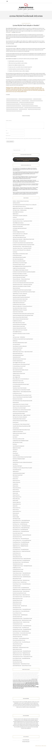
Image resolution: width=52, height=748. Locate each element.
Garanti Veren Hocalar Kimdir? (18, 311)
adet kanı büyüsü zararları (19, 684)
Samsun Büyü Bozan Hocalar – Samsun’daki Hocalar (21, 596)
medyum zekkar (30, 681)
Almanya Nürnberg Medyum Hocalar (19, 640)
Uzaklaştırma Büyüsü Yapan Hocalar (19, 373)
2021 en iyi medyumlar (23, 677)
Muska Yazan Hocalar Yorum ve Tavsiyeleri (20, 329)
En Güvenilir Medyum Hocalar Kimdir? (19, 366)
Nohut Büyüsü (15, 460)
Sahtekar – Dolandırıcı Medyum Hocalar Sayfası (24, 180)
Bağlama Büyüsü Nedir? (17, 447)
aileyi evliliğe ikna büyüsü (30, 672)
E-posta (7, 133)
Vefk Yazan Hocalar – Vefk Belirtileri (19, 337)
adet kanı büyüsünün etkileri (31, 683)
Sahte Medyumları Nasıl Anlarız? (18, 355)
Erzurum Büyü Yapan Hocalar (18, 533)
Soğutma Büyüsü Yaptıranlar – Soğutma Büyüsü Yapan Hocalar (23, 239)
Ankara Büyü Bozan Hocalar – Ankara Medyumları (21, 591)
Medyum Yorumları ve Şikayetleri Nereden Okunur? (21, 406)
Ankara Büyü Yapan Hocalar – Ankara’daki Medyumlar (22, 651)
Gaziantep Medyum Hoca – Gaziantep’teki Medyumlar (22, 534)
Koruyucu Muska (16, 435)
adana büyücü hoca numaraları (28, 676)
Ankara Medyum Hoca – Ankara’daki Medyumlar (21, 531)
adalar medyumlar (17, 677)
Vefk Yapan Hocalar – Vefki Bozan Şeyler (20, 210)
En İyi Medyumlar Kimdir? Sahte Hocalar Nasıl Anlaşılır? (22, 289)
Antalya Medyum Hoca (17, 547)
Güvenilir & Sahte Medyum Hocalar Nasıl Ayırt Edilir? (21, 426)
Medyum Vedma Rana (16, 482)
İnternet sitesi (8, 135)
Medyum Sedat (15, 493)
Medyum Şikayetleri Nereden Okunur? (19, 206)
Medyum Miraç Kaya (16, 498)
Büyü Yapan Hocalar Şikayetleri (18, 259)
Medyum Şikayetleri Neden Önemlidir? (19, 257)
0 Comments (8, 94)
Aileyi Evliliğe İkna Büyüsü (17, 331)
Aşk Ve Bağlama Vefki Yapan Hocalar (19, 362)
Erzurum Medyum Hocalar (17, 612)
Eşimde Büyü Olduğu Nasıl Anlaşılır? (22, 176)
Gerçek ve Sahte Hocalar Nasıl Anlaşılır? (19, 280)
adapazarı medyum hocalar (28, 674)
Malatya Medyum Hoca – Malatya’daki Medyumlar (21, 527)
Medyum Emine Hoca (16, 480)
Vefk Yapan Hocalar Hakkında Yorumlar (19, 237)
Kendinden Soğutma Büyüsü (18, 360)
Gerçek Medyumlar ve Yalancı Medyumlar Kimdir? (21, 424)
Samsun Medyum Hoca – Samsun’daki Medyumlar (21, 611)
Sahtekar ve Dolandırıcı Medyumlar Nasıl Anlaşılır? (21, 224)
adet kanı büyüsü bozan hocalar (20, 685)
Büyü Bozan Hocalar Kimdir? (17, 398)
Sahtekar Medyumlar (26, 23)
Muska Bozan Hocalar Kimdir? (18, 226)
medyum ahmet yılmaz (29, 677)
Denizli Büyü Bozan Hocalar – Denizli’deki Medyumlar (22, 576)
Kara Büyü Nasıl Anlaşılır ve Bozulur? (19, 264)
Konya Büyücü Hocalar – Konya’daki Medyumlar (21, 587)
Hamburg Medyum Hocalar (17, 556)
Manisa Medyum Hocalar (17, 578)
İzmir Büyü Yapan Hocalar (17, 645)
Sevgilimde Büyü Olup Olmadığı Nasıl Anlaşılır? (21, 440)
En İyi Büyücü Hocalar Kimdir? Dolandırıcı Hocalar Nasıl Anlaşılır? (23, 244)
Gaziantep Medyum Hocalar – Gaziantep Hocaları (21, 622)
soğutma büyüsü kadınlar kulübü (34, 109)
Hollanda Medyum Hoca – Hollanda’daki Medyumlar (21, 525)
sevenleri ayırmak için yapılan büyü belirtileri (14, 107)
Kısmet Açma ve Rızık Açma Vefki (18, 438)
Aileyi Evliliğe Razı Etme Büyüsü (18, 211)
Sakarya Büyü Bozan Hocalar (17, 643)
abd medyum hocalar (33, 678)
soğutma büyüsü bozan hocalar (12, 109)
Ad (6, 130)
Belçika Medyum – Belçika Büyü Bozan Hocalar (21, 647)
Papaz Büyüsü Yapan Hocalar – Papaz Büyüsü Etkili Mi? (22, 248)
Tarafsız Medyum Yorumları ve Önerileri (19, 300)
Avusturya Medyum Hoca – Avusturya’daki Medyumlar (22, 540)
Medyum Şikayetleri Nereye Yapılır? (19, 322)
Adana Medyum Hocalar (17, 607)
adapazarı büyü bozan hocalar (19, 675)
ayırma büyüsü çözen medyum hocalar (13, 100)
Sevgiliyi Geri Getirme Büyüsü (18, 431)
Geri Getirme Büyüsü (16, 344)
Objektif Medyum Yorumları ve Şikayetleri (20, 293)
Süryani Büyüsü (15, 453)
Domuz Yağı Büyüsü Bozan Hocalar (19, 235)
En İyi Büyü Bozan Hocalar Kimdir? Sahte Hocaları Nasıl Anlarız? (23, 313)
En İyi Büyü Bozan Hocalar (17, 255)
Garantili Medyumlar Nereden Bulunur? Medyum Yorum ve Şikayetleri (27, 171)
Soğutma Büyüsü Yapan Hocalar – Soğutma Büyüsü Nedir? (23, 351)
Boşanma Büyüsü (16, 402)
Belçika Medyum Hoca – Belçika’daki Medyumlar (21, 522)
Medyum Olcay (15, 478)
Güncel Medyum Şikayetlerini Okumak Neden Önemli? (22, 395)
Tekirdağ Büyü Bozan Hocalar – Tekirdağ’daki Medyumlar (22, 565)
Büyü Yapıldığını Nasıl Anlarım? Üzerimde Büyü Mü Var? (22, 266)
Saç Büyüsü (15, 217)
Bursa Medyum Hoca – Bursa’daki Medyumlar (20, 529)
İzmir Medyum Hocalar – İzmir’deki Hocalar (20, 605)
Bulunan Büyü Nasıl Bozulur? (17, 353)
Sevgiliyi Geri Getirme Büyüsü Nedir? (19, 268)
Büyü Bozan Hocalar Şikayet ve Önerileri (20, 273)
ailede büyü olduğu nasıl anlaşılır (28, 673)
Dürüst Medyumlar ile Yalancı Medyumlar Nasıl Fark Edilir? (22, 400)
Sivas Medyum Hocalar (16, 585)
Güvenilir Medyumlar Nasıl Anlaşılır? (19, 413)
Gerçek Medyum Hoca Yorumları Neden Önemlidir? (21, 389)
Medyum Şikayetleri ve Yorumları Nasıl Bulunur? (21, 378)
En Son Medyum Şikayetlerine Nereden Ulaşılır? (21, 384)
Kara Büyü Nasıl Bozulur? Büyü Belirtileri (19, 324)
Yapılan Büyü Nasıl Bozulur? (17, 371)
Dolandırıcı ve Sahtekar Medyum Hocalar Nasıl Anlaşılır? (22, 456)
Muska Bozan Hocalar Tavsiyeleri (18, 382)
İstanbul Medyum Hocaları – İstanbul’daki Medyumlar (22, 609)
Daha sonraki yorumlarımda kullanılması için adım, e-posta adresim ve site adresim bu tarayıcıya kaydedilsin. (24, 138)
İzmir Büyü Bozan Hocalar (17, 603)
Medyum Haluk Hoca (16, 491)
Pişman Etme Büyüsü (16, 288)
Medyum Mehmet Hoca (17, 504)
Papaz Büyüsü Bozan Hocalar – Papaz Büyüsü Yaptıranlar (22, 284)
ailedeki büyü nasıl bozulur (20, 673)
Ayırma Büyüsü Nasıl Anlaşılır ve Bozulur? (26, 25)
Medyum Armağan (16, 516)
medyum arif (24, 681)
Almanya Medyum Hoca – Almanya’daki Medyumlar (21, 520)
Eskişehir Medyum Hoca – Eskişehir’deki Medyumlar (21, 551)
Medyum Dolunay (16, 509)
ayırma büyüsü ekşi (25, 100)
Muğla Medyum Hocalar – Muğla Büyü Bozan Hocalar (22, 589)
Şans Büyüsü (15, 436)
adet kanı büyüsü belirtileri (26, 686)
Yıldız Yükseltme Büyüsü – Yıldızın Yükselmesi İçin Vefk (22, 246)
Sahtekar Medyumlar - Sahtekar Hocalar (40, 745)
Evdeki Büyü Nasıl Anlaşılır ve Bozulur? (19, 418)
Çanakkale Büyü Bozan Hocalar (18, 569)
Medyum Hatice (15, 485)
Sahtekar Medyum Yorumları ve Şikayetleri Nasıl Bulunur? (22, 462)
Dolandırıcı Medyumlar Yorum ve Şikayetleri (20, 233)
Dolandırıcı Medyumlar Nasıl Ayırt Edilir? (19, 328)
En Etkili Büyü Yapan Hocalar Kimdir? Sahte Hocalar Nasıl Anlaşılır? (24, 291)
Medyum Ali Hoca (16, 489)
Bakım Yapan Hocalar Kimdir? (18, 475)
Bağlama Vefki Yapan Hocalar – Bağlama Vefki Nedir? (22, 415)
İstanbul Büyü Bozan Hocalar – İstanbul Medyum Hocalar (22, 618)
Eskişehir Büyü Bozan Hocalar (18, 571)
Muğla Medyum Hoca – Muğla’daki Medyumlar (20, 545)
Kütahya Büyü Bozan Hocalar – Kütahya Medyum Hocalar (22, 656)
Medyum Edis (15, 505)
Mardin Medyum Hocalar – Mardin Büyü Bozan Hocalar (22, 620)
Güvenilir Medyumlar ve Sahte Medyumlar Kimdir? (21, 364)
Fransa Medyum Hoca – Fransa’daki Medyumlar (21, 549)
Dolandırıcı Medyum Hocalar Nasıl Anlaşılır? (20, 420)
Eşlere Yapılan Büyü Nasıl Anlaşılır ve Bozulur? (20, 369)
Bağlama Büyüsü (15, 213)
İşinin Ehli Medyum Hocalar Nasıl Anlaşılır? (20, 262)
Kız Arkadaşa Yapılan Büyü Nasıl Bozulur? (20, 228)
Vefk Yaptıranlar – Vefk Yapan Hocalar (19, 240)
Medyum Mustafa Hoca (17, 487)
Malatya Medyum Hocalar (17, 602)
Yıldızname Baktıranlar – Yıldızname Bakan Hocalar (21, 279)
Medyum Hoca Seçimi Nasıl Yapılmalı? (19, 260)
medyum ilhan (35, 677)
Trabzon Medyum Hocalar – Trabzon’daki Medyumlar (21, 573)
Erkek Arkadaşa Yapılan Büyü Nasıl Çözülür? (20, 275)
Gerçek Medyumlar (26, 739)
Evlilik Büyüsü (15, 340)
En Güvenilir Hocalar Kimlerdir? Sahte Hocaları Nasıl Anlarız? (23, 242)
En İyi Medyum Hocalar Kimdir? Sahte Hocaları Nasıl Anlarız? (23, 338)
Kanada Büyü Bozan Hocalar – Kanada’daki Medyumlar (22, 629)
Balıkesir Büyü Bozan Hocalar (18, 598)
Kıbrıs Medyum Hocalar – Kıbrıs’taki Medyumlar (21, 562)
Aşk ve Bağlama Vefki (16, 377)
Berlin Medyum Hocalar (17, 554)
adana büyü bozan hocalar (23, 672)
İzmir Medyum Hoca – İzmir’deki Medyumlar (20, 524)
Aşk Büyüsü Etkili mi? (16, 202)
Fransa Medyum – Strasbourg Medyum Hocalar (21, 638)
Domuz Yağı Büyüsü (16, 455)
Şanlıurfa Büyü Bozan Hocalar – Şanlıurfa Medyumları (22, 558)
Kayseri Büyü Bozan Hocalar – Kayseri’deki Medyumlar (22, 625)
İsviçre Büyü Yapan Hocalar (17, 616)
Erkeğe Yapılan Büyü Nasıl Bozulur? (19, 302)
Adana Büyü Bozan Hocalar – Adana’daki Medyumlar (21, 654)
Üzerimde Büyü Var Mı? (17, 357)
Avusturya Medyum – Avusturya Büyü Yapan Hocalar (22, 632)
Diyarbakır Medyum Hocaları (17, 600)
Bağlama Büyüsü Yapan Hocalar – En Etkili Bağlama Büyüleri (23, 208)
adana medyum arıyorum (34, 675)
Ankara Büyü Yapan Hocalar (17, 636)
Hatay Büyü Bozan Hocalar (17, 536)
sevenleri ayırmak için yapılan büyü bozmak (32, 107)
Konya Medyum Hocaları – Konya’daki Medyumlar (21, 574)
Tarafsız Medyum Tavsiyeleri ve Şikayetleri (20, 215)
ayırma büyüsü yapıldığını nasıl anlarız (26, 102)
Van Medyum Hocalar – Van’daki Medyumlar (20, 614)
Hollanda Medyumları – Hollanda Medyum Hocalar (21, 663)
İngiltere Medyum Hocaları (17, 649)
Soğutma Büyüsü (16, 471)
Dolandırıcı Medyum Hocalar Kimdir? (19, 326)
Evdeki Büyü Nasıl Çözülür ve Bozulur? (19, 304)
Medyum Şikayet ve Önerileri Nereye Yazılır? (20, 253)
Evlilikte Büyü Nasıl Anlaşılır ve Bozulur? (19, 433)
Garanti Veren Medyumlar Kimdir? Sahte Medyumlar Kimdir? (23, 315)
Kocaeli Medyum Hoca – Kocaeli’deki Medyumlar (21, 542)
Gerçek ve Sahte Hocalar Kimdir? (18, 219)
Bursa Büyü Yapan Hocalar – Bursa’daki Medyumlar (21, 560)
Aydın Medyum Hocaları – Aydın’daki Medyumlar (21, 631)
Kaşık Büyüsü (17, 168)
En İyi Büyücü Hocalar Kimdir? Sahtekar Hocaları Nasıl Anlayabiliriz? (26, 192)
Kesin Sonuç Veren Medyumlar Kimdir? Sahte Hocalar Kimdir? (23, 282)
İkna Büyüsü (15, 444)
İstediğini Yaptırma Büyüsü (17, 320)
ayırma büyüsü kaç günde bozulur (36, 100)
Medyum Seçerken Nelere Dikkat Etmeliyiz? (20, 317)
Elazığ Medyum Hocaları (17, 567)
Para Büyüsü (15, 251)
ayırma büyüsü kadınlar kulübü (12, 102)
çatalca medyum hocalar (16, 672)
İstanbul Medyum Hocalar (17, 660)
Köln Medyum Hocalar (16, 518)
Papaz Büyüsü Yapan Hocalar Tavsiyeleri (19, 387)
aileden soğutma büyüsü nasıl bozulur (28, 680)
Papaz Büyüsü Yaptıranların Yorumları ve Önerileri (21, 333)
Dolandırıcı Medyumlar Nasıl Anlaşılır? (19, 277)
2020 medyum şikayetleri (26, 678)
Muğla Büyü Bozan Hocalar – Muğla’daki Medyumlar (21, 652)
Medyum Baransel (16, 513)
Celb (13, 335)
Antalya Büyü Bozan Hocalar (17, 623)
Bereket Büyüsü (15, 422)
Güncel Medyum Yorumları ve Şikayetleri (20, 346)
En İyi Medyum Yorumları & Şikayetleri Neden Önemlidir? (22, 467)
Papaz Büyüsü (15, 449)
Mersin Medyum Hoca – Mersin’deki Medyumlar (21, 538)
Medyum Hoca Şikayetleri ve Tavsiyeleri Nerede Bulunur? (22, 306)
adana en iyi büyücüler (21, 676)
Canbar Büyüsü (15, 484)
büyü (11, 32)
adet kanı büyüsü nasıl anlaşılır (32, 684)
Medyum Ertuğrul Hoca (17, 502)
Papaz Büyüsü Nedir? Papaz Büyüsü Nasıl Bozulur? (21, 297)
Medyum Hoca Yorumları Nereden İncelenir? (20, 411)
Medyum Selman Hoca (16, 507)
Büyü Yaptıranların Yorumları (17, 442)
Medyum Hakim (15, 500)
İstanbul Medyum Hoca (17, 553)
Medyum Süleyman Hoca (17, 496)
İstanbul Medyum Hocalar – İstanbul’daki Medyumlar (22, 583)
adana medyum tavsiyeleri (26, 675)
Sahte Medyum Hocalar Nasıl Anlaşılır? (19, 407)
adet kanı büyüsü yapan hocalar (20, 674)
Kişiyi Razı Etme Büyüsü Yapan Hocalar (19, 358)
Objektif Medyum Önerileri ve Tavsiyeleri (20, 309)
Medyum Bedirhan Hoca (17, 511)
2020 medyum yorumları (20, 678)
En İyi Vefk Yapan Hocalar (17, 349)
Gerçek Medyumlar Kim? (17, 469)
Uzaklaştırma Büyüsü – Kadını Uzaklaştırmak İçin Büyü (22, 391)
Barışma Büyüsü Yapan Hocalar (18, 380)
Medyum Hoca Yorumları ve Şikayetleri (19, 295)
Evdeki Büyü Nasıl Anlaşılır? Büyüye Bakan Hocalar (21, 429)
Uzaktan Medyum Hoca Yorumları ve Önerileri (20, 404)
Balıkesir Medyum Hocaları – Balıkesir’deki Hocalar (21, 594)
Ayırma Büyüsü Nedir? (16, 386)
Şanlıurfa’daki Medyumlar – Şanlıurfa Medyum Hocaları (22, 665)
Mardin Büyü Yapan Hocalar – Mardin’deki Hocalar (21, 580)
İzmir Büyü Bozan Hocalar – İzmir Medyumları (20, 634)
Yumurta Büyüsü (15, 476)
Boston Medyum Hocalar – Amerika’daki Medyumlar (21, 658)
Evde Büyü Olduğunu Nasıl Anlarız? (19, 231)
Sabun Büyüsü (15, 464)
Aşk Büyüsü (15, 451)
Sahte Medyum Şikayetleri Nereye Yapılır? (20, 342)
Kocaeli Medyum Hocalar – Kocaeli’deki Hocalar (21, 627)
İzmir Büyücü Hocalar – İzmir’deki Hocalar (20, 582)
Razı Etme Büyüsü (16, 427)
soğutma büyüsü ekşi (23, 109)
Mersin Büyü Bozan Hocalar (17, 661)
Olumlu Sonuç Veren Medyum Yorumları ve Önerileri (22, 286)
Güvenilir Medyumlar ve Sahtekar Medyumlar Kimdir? (22, 409)
